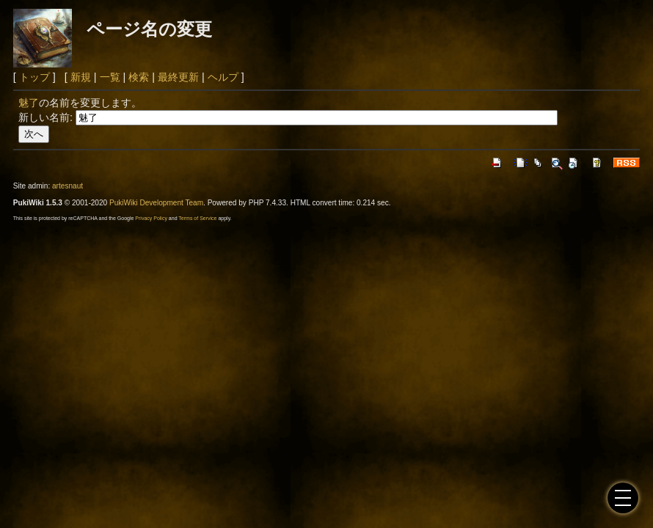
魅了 (28, 103)
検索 (138, 77)
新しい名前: (45, 117)
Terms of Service (197, 218)
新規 (80, 77)
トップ (34, 77)
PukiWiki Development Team (156, 203)
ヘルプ (223, 77)
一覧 (110, 77)
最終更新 (178, 77)
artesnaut (67, 186)
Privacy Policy (151, 218)
